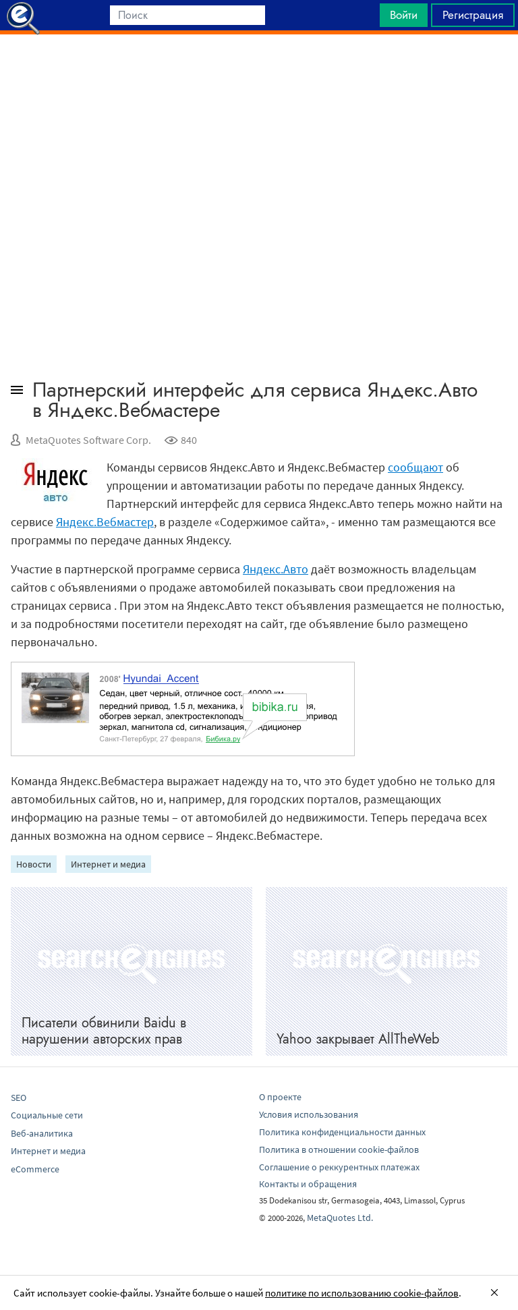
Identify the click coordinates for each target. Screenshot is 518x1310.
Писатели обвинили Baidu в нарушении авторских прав (104, 1031)
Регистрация (472, 15)
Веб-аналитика (42, 1133)
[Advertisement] (259, 68)
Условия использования (308, 1114)
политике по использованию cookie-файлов (362, 1292)
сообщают (415, 467)
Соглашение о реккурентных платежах (339, 1167)
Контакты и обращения (308, 1184)
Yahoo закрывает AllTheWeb (358, 1039)
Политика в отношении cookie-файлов (339, 1149)
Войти (404, 15)
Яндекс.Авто (275, 569)
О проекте (280, 1097)
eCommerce (35, 1169)
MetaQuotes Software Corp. (88, 440)
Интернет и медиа (108, 864)
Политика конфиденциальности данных (342, 1132)
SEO (18, 1097)
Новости (33, 864)
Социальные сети (47, 1115)
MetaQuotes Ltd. (340, 1218)
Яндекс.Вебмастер (105, 522)
